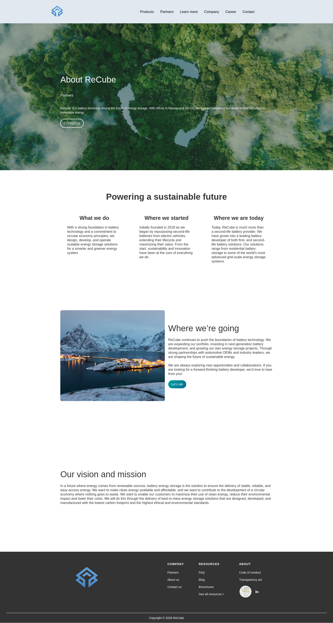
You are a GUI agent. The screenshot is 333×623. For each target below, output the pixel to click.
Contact (249, 12)
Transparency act (250, 579)
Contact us (72, 123)
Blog (202, 579)
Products (147, 12)
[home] (57, 11)
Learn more (189, 12)
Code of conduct (250, 572)
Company (211, 12)
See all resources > (211, 594)
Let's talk (177, 384)
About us (173, 579)
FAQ (202, 572)
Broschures (206, 587)
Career (231, 12)
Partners (167, 12)
